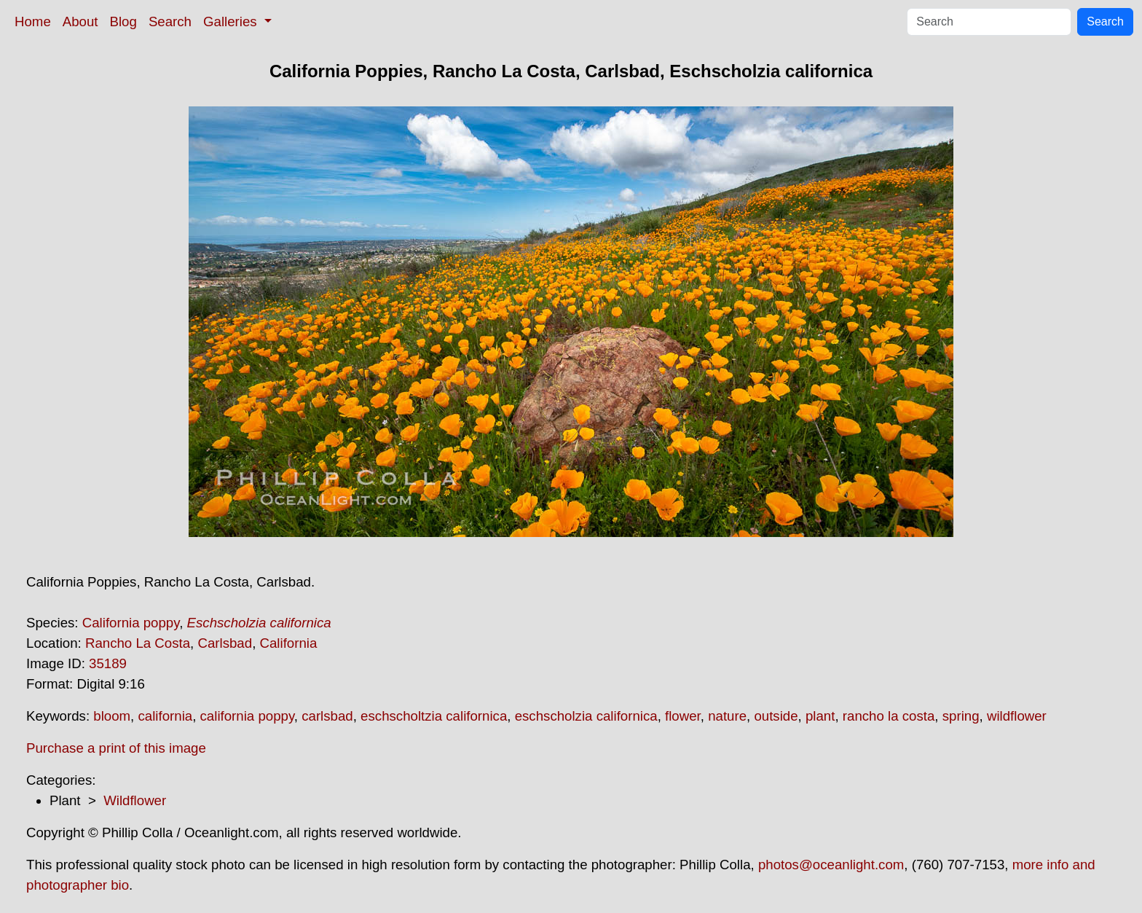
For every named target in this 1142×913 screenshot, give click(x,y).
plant (820, 716)
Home (33, 21)
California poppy (130, 622)
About (80, 21)
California (289, 643)
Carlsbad (224, 643)
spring (961, 716)
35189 (108, 663)
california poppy (247, 716)
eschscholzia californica (586, 716)
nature (727, 716)
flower (683, 716)
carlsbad (327, 716)
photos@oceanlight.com (831, 864)
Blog (123, 21)
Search (170, 21)
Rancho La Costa (137, 643)
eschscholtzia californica (434, 716)
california (165, 716)
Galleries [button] (232, 21)
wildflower (1017, 716)
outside (776, 716)
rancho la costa (889, 716)
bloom (111, 716)
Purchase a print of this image (116, 748)
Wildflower (134, 800)
